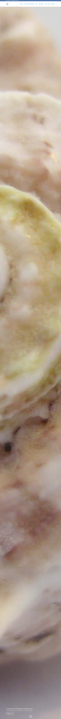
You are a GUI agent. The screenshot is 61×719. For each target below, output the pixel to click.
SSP (36, 4)
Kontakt (53, 4)
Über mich (47, 4)
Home (21, 4)
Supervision (41, 4)
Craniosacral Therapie (29, 4)
